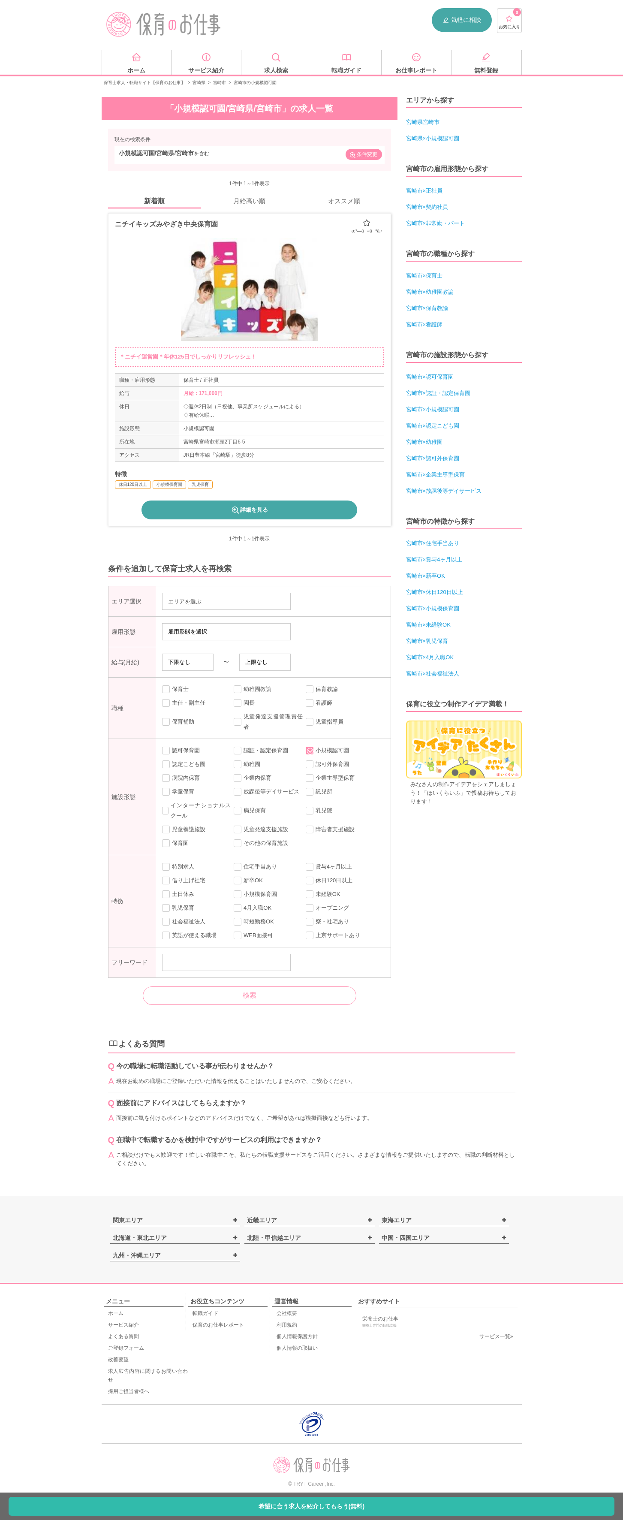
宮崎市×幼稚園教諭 (430, 292)
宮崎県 (199, 82)
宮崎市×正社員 (424, 190)
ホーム (115, 1313)
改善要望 (118, 1360)
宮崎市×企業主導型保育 (435, 474)
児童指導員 (324, 722)
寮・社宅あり (327, 922)
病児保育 (250, 810)
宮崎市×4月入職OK (430, 657)
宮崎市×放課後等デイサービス (444, 491)
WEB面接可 (253, 935)
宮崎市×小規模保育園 (433, 608)
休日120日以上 (329, 880)
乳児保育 (178, 908)
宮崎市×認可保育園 (430, 377)
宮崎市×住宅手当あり (433, 543)
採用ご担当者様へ (128, 1391)
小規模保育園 (255, 894)
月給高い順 (249, 201)
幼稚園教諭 (252, 689)
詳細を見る (249, 510)
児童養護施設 (183, 829)
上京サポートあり (333, 935)
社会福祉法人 (183, 922)
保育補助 (178, 722)
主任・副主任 (183, 703)
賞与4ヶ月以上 (329, 867)
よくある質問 (123, 1336)
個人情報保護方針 (297, 1336)
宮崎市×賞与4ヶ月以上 (434, 559)
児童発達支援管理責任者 (268, 721)
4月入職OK (252, 908)
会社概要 (287, 1313)
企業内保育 (252, 778)
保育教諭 (322, 689)
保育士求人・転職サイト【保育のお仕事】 (144, 82)
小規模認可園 (327, 750)
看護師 (319, 703)
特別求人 (178, 867)
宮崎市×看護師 (424, 324)
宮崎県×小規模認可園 (433, 138)
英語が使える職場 (189, 935)
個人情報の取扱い (297, 1348)
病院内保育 (181, 778)
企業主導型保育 (330, 778)
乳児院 (319, 810)
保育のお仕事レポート (218, 1325)
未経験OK (323, 894)
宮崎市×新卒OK (425, 576)
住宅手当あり (255, 867)
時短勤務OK (254, 922)
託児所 (319, 792)
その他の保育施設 (261, 843)
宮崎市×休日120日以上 (434, 592)
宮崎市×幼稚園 (424, 442)
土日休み (178, 894)
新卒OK (248, 880)
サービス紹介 (123, 1325)
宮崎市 (219, 82)
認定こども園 (183, 764)
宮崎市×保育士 (424, 275)
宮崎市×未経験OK (428, 624)
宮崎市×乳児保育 (427, 641)
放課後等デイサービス (266, 792)
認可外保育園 (327, 764)
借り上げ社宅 (183, 880)
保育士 (175, 689)
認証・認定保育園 (261, 750)
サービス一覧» (496, 1336)
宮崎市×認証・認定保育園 (438, 393)
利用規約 (287, 1325)
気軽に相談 (461, 20)
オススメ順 (344, 201)
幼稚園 (247, 764)
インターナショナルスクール (196, 810)
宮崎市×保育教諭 (427, 308)
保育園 (175, 843)
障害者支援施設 (330, 829)
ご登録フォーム (126, 1348)
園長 (244, 703)
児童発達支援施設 (261, 829)
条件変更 (363, 155)
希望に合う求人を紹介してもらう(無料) (311, 1506)
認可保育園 (181, 750)
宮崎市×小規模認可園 (433, 409)
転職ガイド (205, 1313)
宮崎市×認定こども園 (433, 425)
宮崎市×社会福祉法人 (433, 673)
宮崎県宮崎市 (422, 122)
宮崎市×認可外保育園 (433, 458)
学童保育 (178, 792)
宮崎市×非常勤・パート (435, 223)
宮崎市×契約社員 (427, 207)
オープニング (327, 908)
